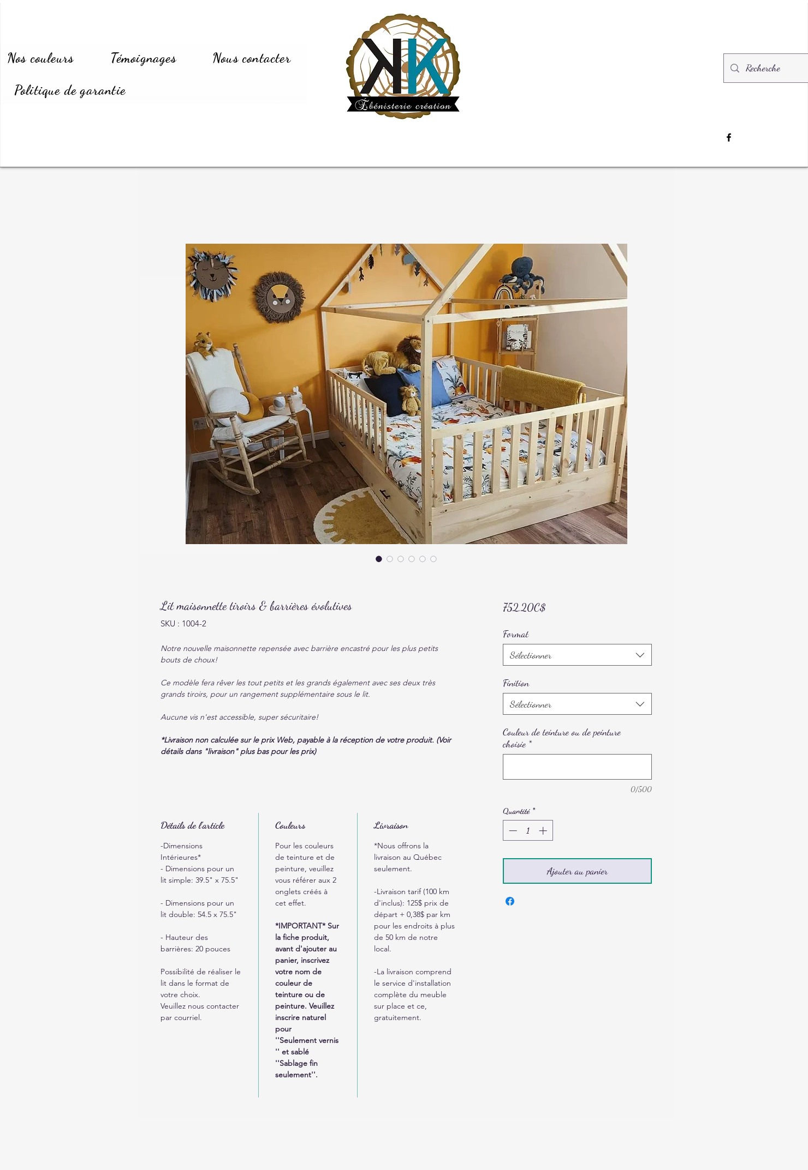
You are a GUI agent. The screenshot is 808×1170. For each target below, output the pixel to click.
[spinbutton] (528, 831)
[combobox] (577, 655)
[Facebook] (728, 137)
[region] (551, 142)
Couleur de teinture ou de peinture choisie (562, 738)
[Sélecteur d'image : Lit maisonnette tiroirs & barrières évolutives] (378, 558)
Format (515, 634)
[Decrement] (511, 831)
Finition (516, 683)
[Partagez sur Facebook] (509, 901)
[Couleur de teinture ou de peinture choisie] (577, 767)
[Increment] (544, 831)
